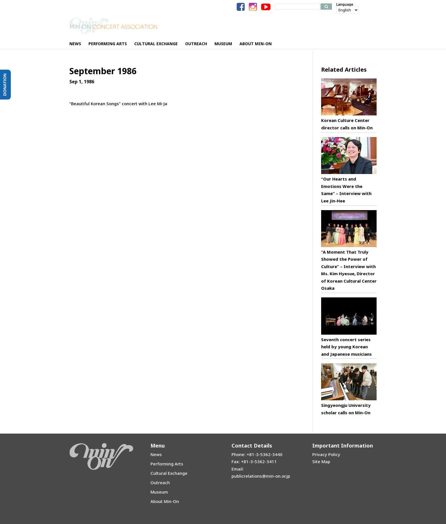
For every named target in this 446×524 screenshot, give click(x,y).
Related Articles (344, 69)
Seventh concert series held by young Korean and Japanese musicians (346, 347)
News (156, 454)
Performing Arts (166, 464)
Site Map (321, 461)
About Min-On (164, 501)
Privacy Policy (326, 454)
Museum (159, 492)
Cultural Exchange (168, 473)
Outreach (160, 482)
